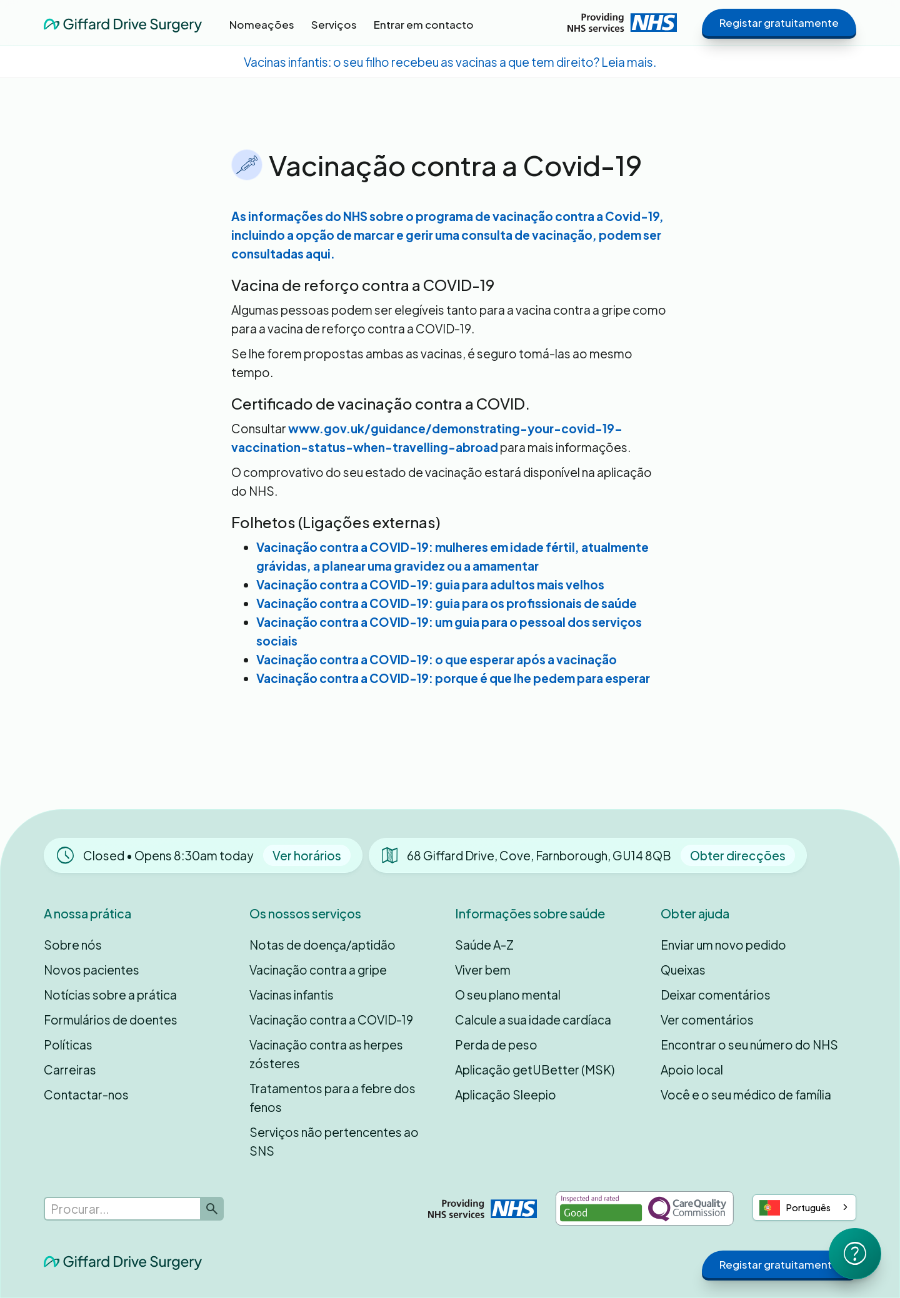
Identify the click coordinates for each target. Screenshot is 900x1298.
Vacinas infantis (291, 994)
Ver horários (306, 855)
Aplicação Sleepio (505, 1094)
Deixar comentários (716, 994)
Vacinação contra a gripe (318, 969)
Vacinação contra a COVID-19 (331, 1019)
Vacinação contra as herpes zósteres (326, 1054)
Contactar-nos (86, 1094)
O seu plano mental (508, 994)
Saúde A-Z (484, 944)
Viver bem (483, 969)
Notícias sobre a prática (110, 994)
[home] (123, 22)
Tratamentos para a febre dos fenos (332, 1097)
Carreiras (70, 1069)
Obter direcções (738, 855)
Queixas (683, 969)
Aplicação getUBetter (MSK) (534, 1069)
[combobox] (804, 1207)
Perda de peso (496, 1044)
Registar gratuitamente (779, 22)
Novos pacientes (91, 969)
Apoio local (692, 1069)
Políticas (68, 1044)
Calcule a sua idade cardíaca (533, 1019)
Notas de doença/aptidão (322, 944)
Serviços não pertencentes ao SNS (334, 1141)
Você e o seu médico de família (746, 1094)
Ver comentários (707, 1019)
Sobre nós (73, 944)
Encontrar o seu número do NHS (749, 1044)
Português (795, 1207)
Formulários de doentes (111, 1019)
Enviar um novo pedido (723, 944)
